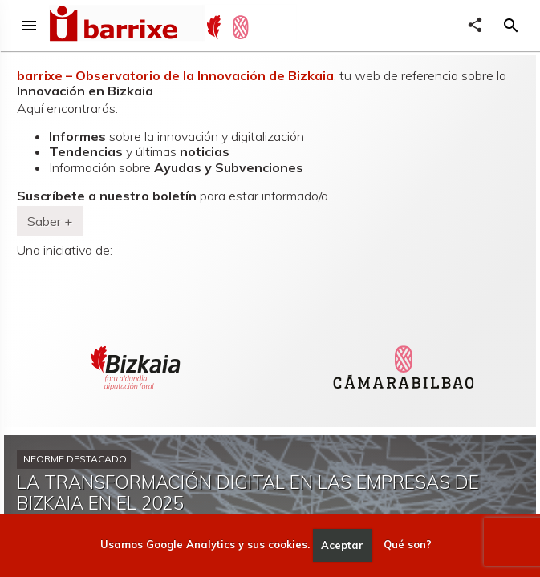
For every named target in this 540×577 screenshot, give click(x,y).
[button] (511, 25)
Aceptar (342, 545)
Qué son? (408, 545)
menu (29, 25)
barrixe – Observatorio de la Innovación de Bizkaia (175, 75)
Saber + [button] (49, 221)
